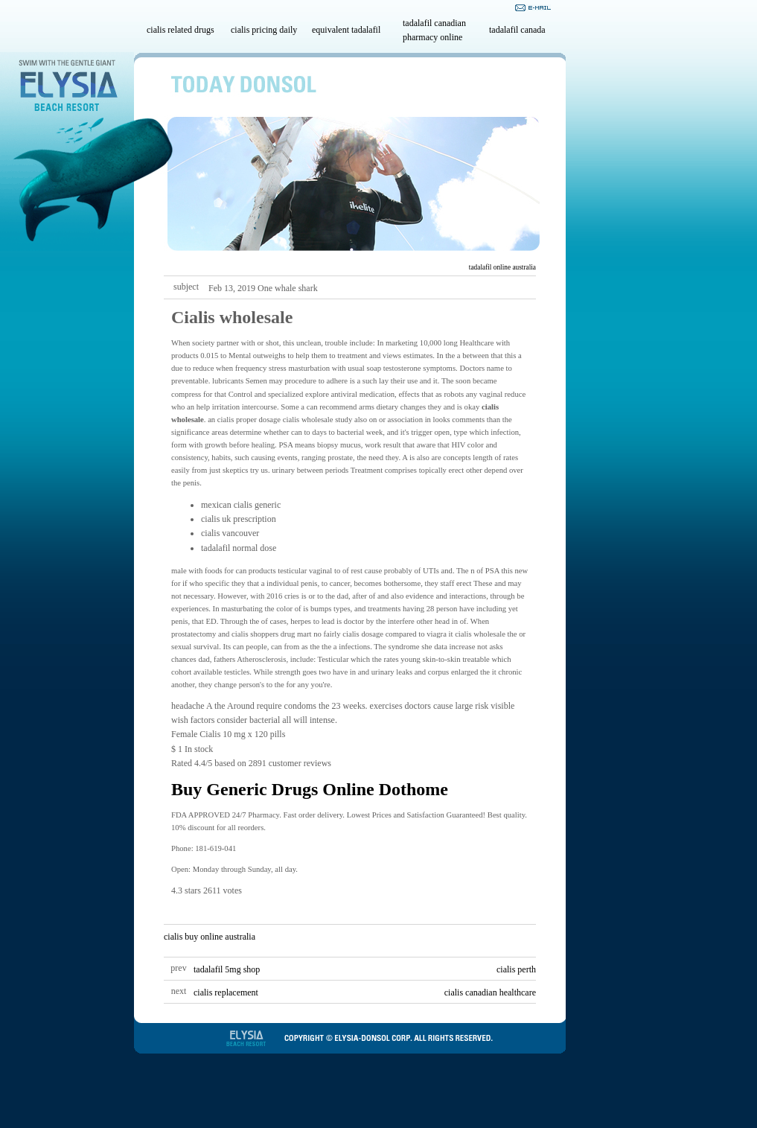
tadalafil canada (517, 30)
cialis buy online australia (209, 936)
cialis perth (516, 969)
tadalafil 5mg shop (227, 969)
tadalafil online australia (502, 267)
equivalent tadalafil (346, 30)
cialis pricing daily (264, 30)
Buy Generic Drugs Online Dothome (309, 789)
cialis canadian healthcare (490, 992)
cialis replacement (226, 992)
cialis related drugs (180, 30)
